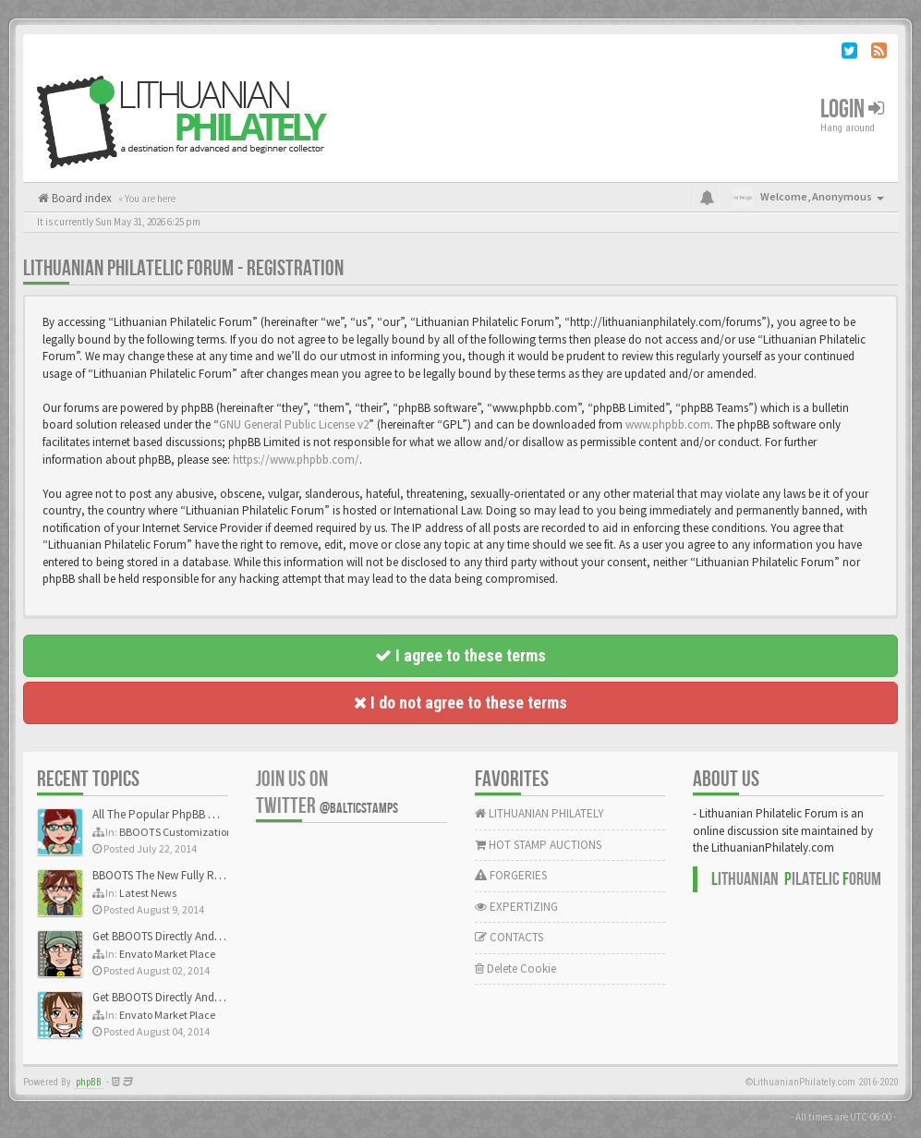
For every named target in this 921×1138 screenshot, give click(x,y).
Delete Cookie (515, 968)
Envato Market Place (167, 954)
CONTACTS (509, 937)
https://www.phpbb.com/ (296, 459)
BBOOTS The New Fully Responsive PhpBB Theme (214, 875)
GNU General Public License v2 (294, 424)
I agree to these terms (460, 655)
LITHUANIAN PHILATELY (539, 813)
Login (852, 109)
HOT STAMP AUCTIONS (538, 845)
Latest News (147, 893)
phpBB (89, 1082)
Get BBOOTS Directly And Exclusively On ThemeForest (224, 936)
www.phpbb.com (667, 424)
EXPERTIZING (516, 906)
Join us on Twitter (327, 792)
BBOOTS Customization (176, 832)
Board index (80, 198)
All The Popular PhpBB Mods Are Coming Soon (209, 814)
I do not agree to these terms (460, 702)
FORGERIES (511, 875)
